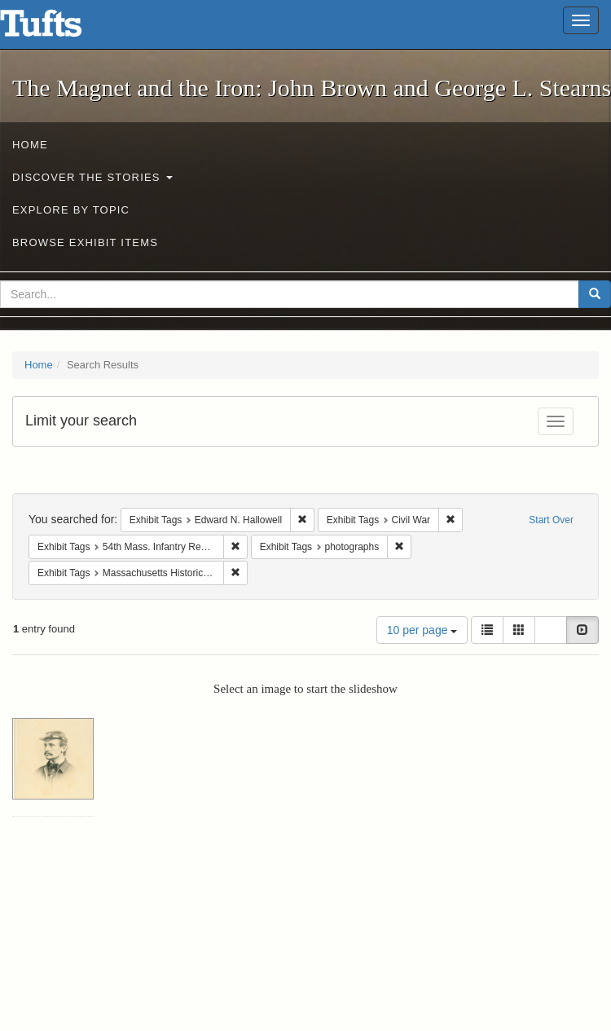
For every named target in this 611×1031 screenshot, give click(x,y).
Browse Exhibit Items (85, 242)
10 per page (422, 630)
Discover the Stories (92, 177)
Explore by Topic (71, 210)
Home (30, 145)
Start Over (551, 520)
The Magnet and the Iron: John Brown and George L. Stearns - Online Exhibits (61, 28)
